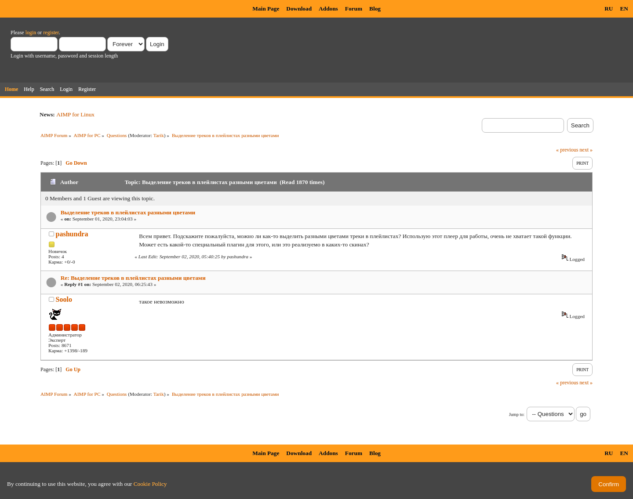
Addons (328, 8)
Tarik (158, 135)
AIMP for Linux (75, 114)
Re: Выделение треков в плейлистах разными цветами (133, 278)
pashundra (72, 234)
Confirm (608, 484)
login (30, 32)
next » (586, 150)
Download (299, 8)
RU (608, 8)
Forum (353, 8)
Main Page (265, 8)
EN (624, 8)
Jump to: (516, 414)
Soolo (64, 299)
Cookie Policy (150, 484)
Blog (375, 8)
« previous (567, 150)
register (50, 32)
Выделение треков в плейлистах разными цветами (128, 212)
